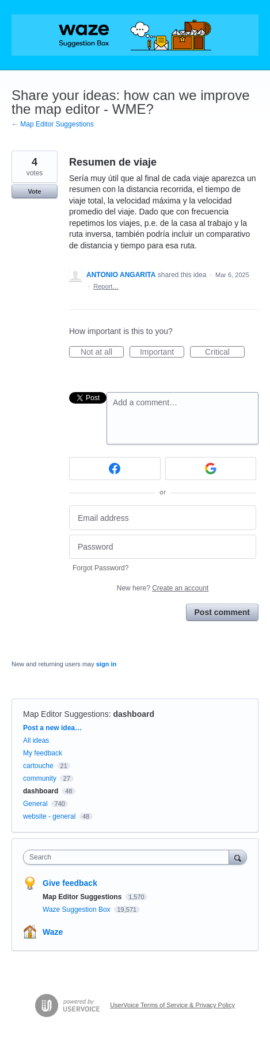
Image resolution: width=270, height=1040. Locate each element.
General (35, 804)
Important (162, 352)
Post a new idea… (52, 728)
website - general (49, 816)
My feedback (42, 753)
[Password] (162, 547)
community (39, 778)
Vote (34, 191)
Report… (106, 286)
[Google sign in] (211, 468)
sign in (106, 664)
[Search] (238, 857)
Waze (53, 932)
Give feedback (70, 883)
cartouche (38, 766)
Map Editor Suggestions (66, 714)
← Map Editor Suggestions (53, 124)
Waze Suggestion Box (77, 909)
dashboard (133, 714)
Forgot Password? (100, 568)
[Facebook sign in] (115, 468)
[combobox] (129, 857)
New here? (162, 588)
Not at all (102, 352)
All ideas (36, 740)
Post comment (222, 612)
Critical (225, 352)
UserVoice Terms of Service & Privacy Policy (172, 1004)
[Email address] (162, 517)
